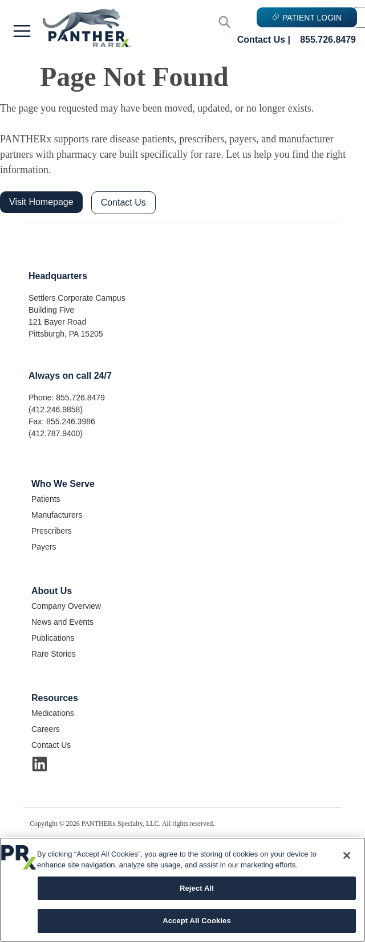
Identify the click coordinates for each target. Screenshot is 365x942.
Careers (45, 729)
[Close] (346, 855)
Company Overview (66, 606)
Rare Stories (53, 653)
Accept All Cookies (197, 920)
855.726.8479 (328, 39)
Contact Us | (263, 39)
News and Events (62, 621)
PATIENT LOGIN (307, 17)
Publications (53, 637)
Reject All (197, 888)
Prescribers (51, 530)
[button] (21, 32)
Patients (45, 498)
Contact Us (123, 202)
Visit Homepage (41, 202)
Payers (43, 546)
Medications (52, 713)
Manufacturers (56, 514)
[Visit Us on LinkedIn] (39, 764)
